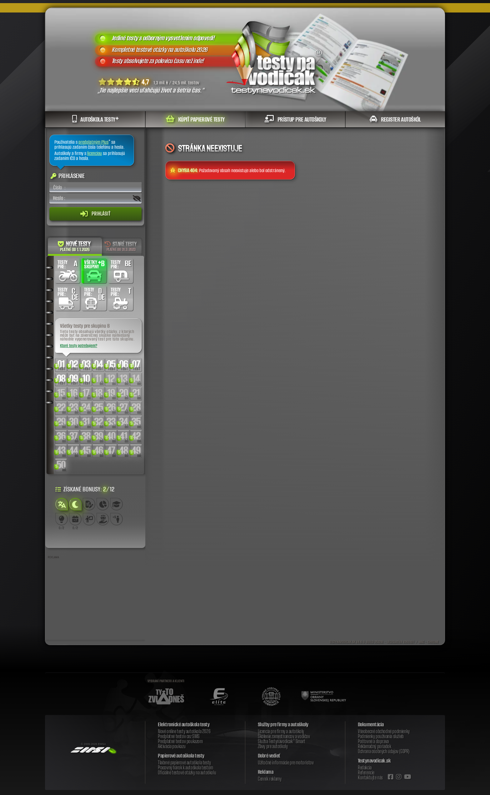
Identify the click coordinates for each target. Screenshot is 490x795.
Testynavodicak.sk (374, 760)
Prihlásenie (68, 175)
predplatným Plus (93, 142)
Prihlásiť (95, 213)
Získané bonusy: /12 (84, 489)
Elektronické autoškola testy (183, 724)
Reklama (265, 772)
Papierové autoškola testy (181, 755)
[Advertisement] (95, 601)
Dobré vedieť (269, 755)
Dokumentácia (371, 724)
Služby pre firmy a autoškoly (283, 724)
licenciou (94, 153)
